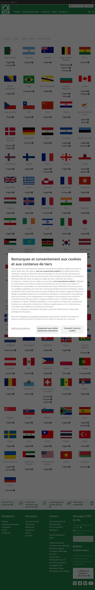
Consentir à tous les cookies (72, 329)
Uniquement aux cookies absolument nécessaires (47, 329)
